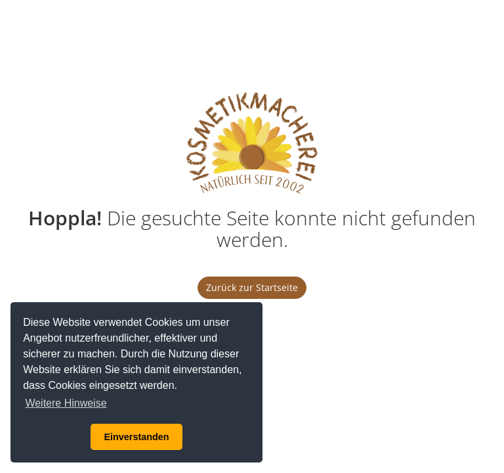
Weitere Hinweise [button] (65, 403)
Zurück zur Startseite (252, 287)
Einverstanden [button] (136, 437)
